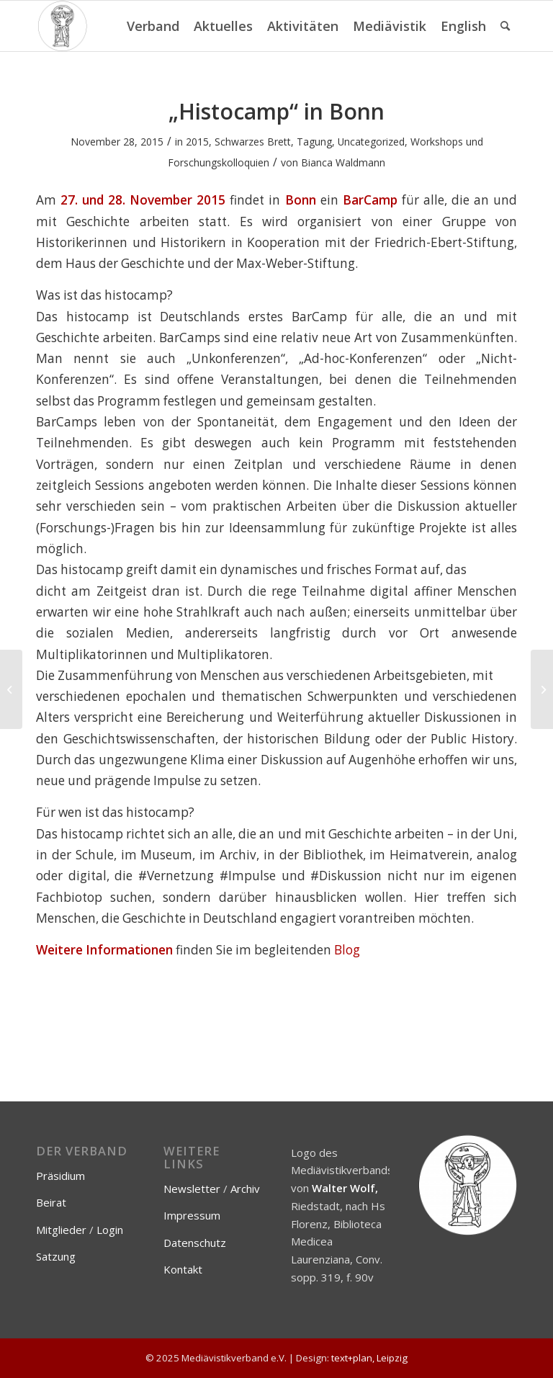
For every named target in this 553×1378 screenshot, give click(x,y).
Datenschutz (194, 1242)
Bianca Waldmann (343, 162)
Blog (347, 949)
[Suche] (505, 26)
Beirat (51, 1202)
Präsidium (60, 1175)
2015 (197, 141)
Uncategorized (371, 141)
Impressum (191, 1215)
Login (109, 1229)
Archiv (245, 1188)
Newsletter (191, 1188)
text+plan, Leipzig (369, 1357)
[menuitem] (153, 26)
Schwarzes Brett (253, 141)
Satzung (56, 1256)
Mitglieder (61, 1229)
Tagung (314, 141)
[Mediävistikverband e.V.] (62, 26)
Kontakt (182, 1269)
